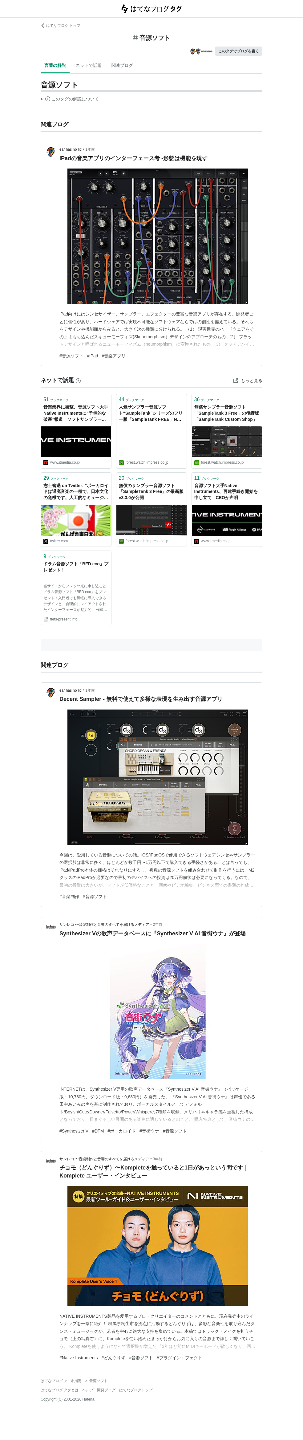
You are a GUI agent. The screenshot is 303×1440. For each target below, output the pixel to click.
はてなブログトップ (135, 1390)
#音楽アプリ (114, 355)
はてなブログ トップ (60, 25)
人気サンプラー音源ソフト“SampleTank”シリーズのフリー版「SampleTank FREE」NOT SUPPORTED (151, 414)
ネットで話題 (89, 65)
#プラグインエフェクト (179, 1357)
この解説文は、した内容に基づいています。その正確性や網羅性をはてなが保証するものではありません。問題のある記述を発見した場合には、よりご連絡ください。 (70, 100)
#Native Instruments (78, 1357)
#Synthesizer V (73, 1131)
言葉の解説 (55, 65)
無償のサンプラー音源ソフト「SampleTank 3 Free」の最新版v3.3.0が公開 (151, 491)
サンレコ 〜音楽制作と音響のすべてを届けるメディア (104, 924)
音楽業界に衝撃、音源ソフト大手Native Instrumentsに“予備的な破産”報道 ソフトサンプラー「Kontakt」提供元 (75, 414)
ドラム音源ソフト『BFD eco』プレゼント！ (75, 566)
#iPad (92, 355)
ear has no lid (70, 149)
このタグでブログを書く (238, 51)
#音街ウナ (149, 1131)
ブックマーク (56, 399)
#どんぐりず (114, 1357)
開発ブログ (106, 1390)
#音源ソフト (71, 355)
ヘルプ (87, 1390)
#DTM (98, 1131)
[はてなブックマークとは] (78, 380)
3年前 (158, 1159)
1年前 (90, 149)
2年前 (158, 924)
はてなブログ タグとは (60, 1390)
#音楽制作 (69, 896)
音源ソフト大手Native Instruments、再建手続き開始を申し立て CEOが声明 (226, 491)
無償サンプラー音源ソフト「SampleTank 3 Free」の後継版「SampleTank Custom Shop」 (226, 413)
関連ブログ (122, 65)
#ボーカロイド (121, 1131)
